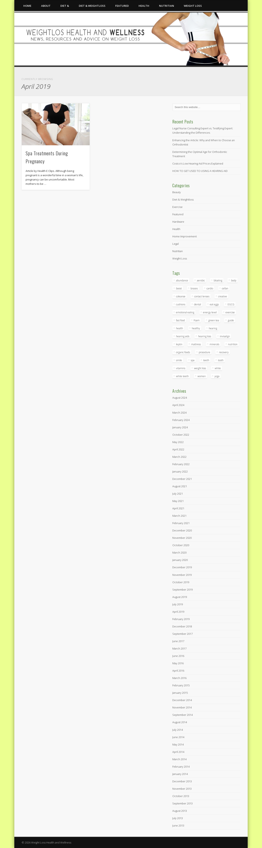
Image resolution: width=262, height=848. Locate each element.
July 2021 (177, 493)
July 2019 (177, 604)
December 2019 (182, 567)
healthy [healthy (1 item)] (196, 328)
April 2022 (178, 449)
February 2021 (181, 523)
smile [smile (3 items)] (179, 360)
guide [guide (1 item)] (231, 320)
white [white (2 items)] (218, 368)
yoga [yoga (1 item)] (217, 376)
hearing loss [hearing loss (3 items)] (204, 336)
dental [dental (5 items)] (197, 304)
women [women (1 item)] (202, 376)
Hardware (178, 221)
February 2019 (181, 619)
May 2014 (178, 744)
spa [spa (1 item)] (192, 360)
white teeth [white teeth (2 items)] (182, 376)
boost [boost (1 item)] (179, 288)
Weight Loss (193, 6)
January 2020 (180, 560)
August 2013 (179, 811)
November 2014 (182, 707)
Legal (175, 244)
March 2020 (179, 552)
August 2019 (179, 597)
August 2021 (179, 486)
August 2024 (179, 397)
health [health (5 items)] (179, 328)
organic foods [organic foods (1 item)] (183, 352)
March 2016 (179, 678)
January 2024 (180, 427)
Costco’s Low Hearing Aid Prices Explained (197, 163)
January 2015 (180, 693)
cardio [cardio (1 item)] (210, 288)
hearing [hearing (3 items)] (213, 328)
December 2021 (182, 479)
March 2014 (179, 759)
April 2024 (178, 405)
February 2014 (181, 766)
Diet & (64, 6)
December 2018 (182, 626)
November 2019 (182, 575)
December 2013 (182, 781)
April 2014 (178, 752)
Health (144, 6)
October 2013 (180, 796)
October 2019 (180, 582)
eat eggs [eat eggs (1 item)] (214, 304)
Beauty (176, 192)
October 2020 (180, 545)
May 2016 (178, 663)
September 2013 (182, 803)
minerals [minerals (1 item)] (214, 344)
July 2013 (177, 818)
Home (27, 6)
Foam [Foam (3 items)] (197, 320)
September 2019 (182, 589)
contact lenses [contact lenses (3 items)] (201, 296)
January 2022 (180, 471)
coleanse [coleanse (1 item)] (180, 296)
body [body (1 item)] (233, 280)
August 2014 (179, 722)
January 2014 (180, 774)
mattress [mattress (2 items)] (196, 344)
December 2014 (182, 700)
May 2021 (178, 501)
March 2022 (179, 457)
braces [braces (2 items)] (194, 288)
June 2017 (178, 641)
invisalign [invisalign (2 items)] (225, 336)
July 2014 (177, 730)
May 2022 (178, 442)
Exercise (177, 207)
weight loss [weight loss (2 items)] (200, 368)
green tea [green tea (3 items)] (213, 320)
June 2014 (178, 737)
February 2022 (181, 464)
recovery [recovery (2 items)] (224, 352)
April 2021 (178, 508)
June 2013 (178, 825)
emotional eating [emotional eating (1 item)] (185, 312)
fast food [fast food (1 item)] (180, 320)
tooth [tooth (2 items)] (221, 360)
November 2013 (182, 788)
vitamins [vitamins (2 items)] (180, 368)
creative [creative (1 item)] (222, 296)
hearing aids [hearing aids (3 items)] (182, 336)
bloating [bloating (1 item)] (218, 280)
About (46, 6)
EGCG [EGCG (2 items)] (231, 304)
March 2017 (179, 648)
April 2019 (178, 611)
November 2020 (182, 538)
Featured (122, 6)
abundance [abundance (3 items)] (182, 280)
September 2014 (182, 715)
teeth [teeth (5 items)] (206, 360)
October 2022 (180, 434)
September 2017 (182, 634)
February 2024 (181, 420)
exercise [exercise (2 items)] (230, 312)
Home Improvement (184, 236)
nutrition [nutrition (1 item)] (232, 344)
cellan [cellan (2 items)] (225, 288)
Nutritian (166, 6)
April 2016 (178, 670)
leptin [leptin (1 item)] (179, 344)
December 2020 (182, 530)
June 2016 (178, 656)
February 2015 (181, 685)
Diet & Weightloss (92, 6)
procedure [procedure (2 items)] (204, 352)
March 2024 (179, 412)
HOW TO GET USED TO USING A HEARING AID (200, 171)
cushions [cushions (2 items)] (180, 304)
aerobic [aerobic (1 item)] (201, 280)
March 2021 (179, 516)
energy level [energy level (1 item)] (210, 312)
